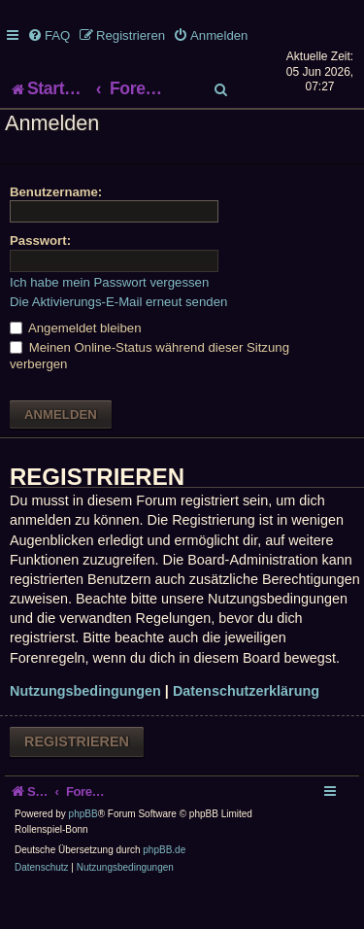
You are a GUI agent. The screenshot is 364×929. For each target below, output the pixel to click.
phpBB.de (164, 888)
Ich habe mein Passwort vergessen (109, 320)
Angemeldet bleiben (76, 367)
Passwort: (40, 279)
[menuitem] (48, 35)
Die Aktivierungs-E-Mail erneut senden (118, 339)
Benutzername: (56, 230)
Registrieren (76, 779)
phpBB (83, 852)
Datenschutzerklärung (246, 730)
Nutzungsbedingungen (85, 730)
